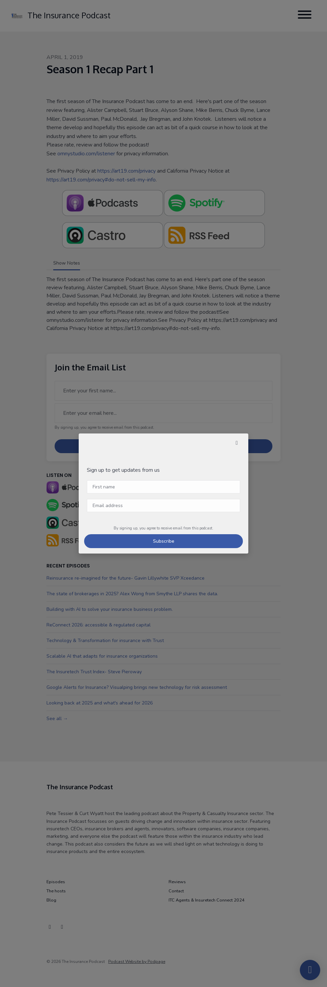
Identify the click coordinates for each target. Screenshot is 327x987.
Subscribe (163, 541)
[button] (236, 443)
